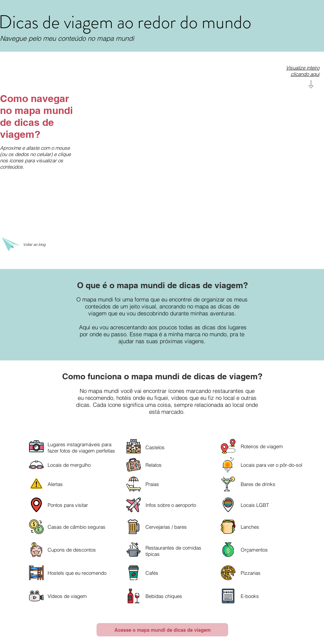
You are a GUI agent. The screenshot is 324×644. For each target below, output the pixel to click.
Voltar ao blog (34, 244)
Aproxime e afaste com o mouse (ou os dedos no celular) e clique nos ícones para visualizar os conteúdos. (35, 157)
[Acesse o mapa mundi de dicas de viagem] (162, 629)
